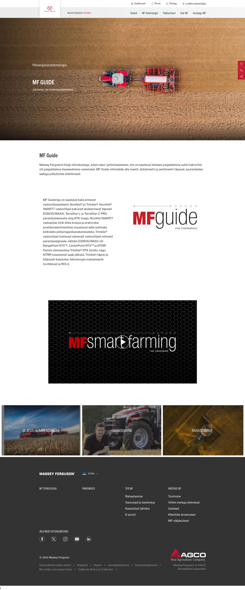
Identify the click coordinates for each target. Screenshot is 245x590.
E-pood (130, 514)
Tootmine (174, 496)
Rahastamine (134, 496)
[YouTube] (77, 538)
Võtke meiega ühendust (184, 502)
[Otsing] (171, 3)
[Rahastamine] (203, 430)
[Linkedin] (88, 538)
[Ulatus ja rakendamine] (42, 430)
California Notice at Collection (95, 569)
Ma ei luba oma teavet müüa (55, 569)
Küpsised (82, 565)
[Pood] (155, 3)
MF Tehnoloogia (150, 13)
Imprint (98, 565)
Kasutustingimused (146, 565)
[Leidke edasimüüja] (194, 3)
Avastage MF (199, 13)
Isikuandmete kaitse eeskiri (55, 565)
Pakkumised (169, 13)
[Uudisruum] (138, 3)
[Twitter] (53, 538)
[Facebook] (42, 538)
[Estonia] (90, 473)
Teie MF (184, 13)
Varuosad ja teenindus (140, 502)
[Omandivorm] (122, 430)
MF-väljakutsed (178, 520)
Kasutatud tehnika (137, 508)
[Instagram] (65, 538)
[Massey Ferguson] (50, 9)
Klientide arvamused (181, 514)
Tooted (133, 13)
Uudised (173, 508)
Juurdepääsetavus (118, 565)
